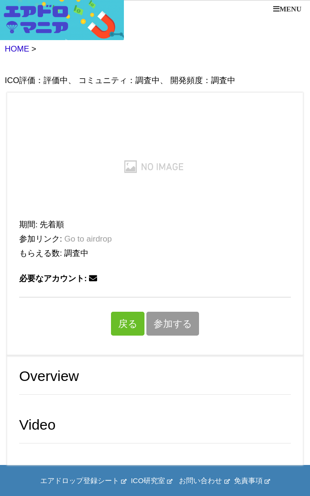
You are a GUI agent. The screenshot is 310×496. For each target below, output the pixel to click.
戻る (127, 323)
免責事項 (252, 480)
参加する (173, 323)
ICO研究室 (151, 480)
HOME (17, 48)
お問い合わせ (204, 480)
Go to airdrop (87, 238)
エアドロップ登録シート (83, 480)
